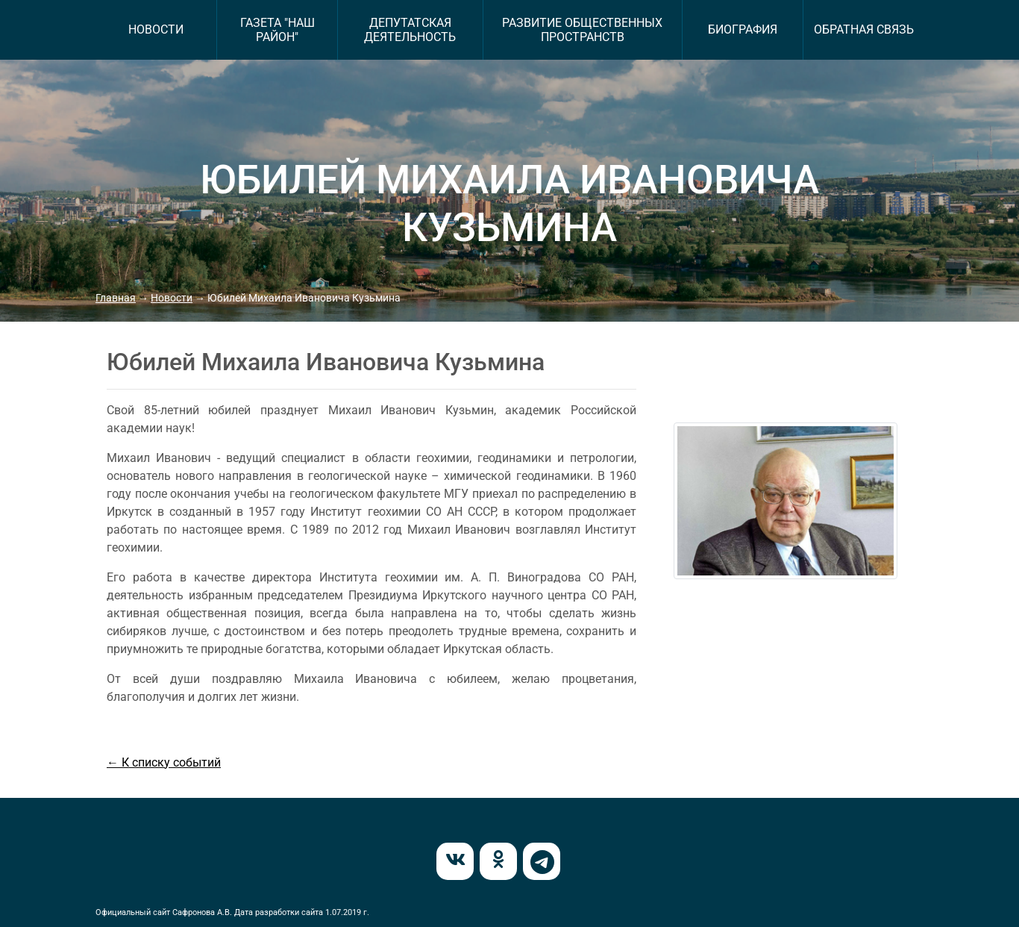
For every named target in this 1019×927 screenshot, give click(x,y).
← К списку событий (164, 762)
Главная (115, 298)
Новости (171, 298)
